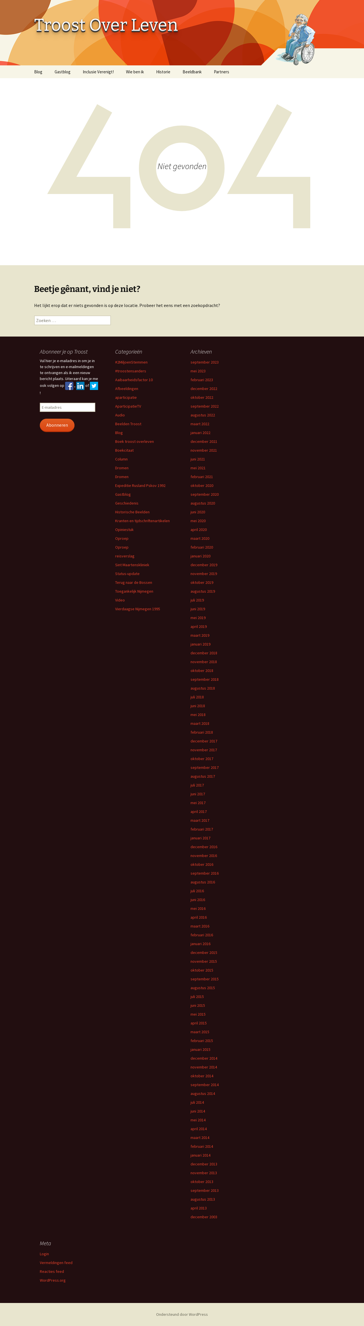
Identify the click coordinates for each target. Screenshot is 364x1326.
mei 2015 (198, 1014)
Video (120, 600)
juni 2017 (198, 793)
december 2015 (204, 952)
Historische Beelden (132, 511)
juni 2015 (198, 1005)
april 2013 (199, 1208)
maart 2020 (200, 538)
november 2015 (204, 961)
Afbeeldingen (126, 388)
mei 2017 (198, 802)
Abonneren (57, 425)
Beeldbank (192, 71)
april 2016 (199, 917)
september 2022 (205, 406)
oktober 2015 (202, 970)
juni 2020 (198, 511)
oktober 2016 (202, 864)
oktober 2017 (202, 758)
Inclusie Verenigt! (98, 71)
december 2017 (204, 741)
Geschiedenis (126, 503)
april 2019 (199, 626)
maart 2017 (200, 820)
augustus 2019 (203, 591)
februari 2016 (202, 934)
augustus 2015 (203, 987)
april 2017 (199, 811)
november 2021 (204, 450)
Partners (221, 71)
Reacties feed (52, 1271)
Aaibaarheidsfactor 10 (134, 379)
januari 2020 (200, 556)
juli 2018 (197, 697)
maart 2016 (200, 926)
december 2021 (204, 441)
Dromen (122, 467)
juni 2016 (198, 899)
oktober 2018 (202, 670)
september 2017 (205, 767)
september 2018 (205, 679)
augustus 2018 (203, 688)
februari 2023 (202, 379)
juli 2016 (197, 890)
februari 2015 (202, 1040)
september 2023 (205, 362)
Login (44, 1253)
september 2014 (205, 1084)
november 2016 (204, 855)
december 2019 (204, 564)
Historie (163, 71)
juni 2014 (198, 1111)
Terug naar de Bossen (133, 582)
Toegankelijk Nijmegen (134, 591)
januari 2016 (200, 943)
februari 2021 (202, 476)
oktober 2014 (202, 1075)
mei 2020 (198, 520)
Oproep (122, 538)
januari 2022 (200, 432)
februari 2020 (202, 547)
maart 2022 (200, 423)
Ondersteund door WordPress (182, 1314)
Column (121, 459)
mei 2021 (198, 467)
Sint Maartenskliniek (132, 564)
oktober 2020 (202, 485)
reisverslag (125, 556)
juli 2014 (197, 1102)
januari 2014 (200, 1155)
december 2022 (204, 388)
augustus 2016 (203, 882)
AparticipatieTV (128, 406)
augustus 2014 (203, 1093)
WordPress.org (53, 1280)
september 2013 (205, 1190)
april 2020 (199, 529)
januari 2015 (200, 1049)
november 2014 (204, 1067)
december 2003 (204, 1216)
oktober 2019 (202, 582)
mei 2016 (198, 908)
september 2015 (205, 978)
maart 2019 (200, 635)
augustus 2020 (203, 503)
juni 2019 (198, 608)
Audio (120, 415)
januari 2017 (200, 838)
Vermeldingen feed (56, 1262)
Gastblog (63, 71)
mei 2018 (198, 714)
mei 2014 (198, 1119)
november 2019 (204, 573)
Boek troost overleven (134, 441)
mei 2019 (198, 617)
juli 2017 (197, 785)
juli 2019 (197, 600)
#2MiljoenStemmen (131, 362)
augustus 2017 (203, 776)
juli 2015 (197, 996)
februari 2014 (202, 1146)
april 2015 (199, 1023)
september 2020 (205, 494)
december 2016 (204, 846)
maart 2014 (200, 1137)
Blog (38, 71)
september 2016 (205, 873)
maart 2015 (200, 1031)
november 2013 (204, 1172)
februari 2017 (202, 829)
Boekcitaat (124, 450)
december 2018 (204, 652)
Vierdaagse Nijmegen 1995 (137, 608)
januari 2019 (200, 644)
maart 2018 (200, 723)
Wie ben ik (135, 71)
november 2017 (204, 749)
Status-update (127, 573)
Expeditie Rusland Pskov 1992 (140, 485)
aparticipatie (126, 397)
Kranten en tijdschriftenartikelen (142, 520)
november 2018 (204, 661)
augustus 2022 (203, 415)
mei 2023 (198, 370)
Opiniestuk (124, 529)
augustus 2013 (203, 1199)
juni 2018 (198, 705)
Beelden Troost (128, 423)
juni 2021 (198, 459)
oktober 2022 (202, 397)
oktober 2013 (202, 1181)
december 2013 (204, 1164)
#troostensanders (130, 370)
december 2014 (204, 1058)
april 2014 (199, 1128)
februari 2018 (202, 732)
